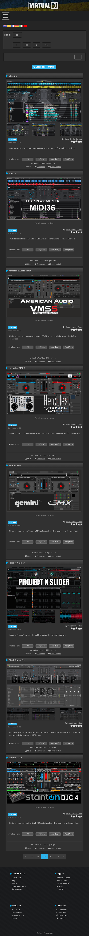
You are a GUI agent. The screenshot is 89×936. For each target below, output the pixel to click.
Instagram (62, 915)
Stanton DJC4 (15, 757)
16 (44, 856)
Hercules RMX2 (17, 368)
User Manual (62, 881)
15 (38, 856)
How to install (55, 167)
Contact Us (17, 913)
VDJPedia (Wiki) (63, 883)
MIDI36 (12, 173)
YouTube (61, 913)
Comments (41, 167)
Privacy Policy (18, 915)
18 (57, 856)
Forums (60, 889)
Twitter (61, 918)
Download (16, 878)
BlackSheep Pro (17, 660)
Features (15, 883)
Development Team (74, 230)
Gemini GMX (15, 465)
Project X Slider (17, 562)
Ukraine (13, 76)
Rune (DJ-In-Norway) (73, 139)
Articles (60, 886)
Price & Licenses (19, 886)
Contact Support (63, 878)
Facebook (62, 910)
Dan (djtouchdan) (74, 626)
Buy (13, 881)
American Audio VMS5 (20, 270)
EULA (14, 918)
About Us (16, 910)
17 (51, 856)
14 (31, 856)
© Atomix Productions (44, 933)
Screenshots (17, 889)
